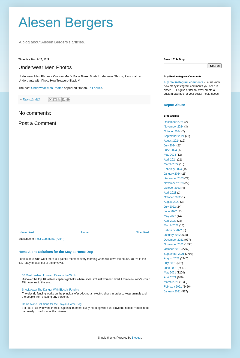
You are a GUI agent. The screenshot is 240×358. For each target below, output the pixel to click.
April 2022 (170, 220)
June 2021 (170, 268)
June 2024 (170, 150)
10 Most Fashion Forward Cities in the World (49, 275)
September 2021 (174, 253)
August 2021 (171, 258)
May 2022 (170, 216)
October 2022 (172, 197)
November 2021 (173, 244)
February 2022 (173, 230)
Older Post (142, 232)
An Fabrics (94, 88)
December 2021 (173, 239)
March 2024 (171, 164)
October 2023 (172, 187)
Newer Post (27, 232)
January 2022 (172, 235)
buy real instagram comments (183, 82)
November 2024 (173, 126)
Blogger (136, 337)
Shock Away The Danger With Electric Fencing (50, 289)
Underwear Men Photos (47, 88)
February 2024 (173, 169)
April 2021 (170, 277)
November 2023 (173, 183)
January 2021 (172, 291)
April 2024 (170, 159)
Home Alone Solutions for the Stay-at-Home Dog (55, 252)
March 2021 (171, 282)
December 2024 (173, 122)
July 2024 (170, 145)
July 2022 (170, 206)
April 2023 (170, 192)
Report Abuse (174, 105)
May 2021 (170, 272)
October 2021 (172, 249)
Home (85, 232)
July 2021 (170, 263)
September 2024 (174, 136)
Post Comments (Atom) (49, 238)
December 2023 (173, 178)
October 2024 (172, 131)
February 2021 (173, 286)
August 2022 (171, 201)
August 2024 (171, 140)
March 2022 (171, 225)
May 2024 (170, 154)
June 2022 (170, 211)
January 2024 (172, 173)
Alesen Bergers (65, 22)
